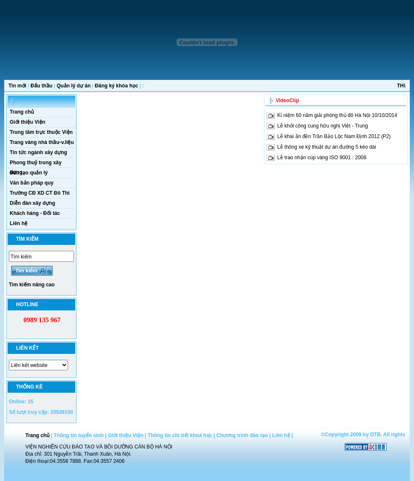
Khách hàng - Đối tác (35, 213)
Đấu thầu (41, 86)
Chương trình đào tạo (242, 435)
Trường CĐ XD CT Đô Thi (40, 193)
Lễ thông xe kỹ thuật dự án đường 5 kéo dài (326, 147)
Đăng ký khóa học (116, 86)
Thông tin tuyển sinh (79, 435)
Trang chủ (22, 112)
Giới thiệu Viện (27, 122)
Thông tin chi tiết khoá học (180, 435)
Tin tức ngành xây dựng (38, 152)
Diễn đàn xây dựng (32, 203)
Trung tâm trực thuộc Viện (41, 132)
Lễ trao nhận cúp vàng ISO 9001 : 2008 (321, 157)
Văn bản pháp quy (32, 183)
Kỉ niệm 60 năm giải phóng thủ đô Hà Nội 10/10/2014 (337, 115)
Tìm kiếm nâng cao (31, 285)
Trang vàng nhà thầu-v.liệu (42, 142)
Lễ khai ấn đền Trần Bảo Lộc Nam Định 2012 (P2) (333, 136)
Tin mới (17, 86)
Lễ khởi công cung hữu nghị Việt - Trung (322, 126)
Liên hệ (18, 223)
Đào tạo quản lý (29, 173)
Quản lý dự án (73, 86)
